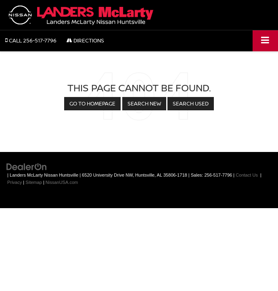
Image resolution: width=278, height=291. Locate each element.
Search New (144, 103)
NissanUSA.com (62, 182)
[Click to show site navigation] (265, 40)
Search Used (191, 103)
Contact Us (247, 175)
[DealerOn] (26, 166)
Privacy (14, 182)
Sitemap (33, 182)
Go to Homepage (92, 103)
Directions (85, 40)
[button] (31, 40)
